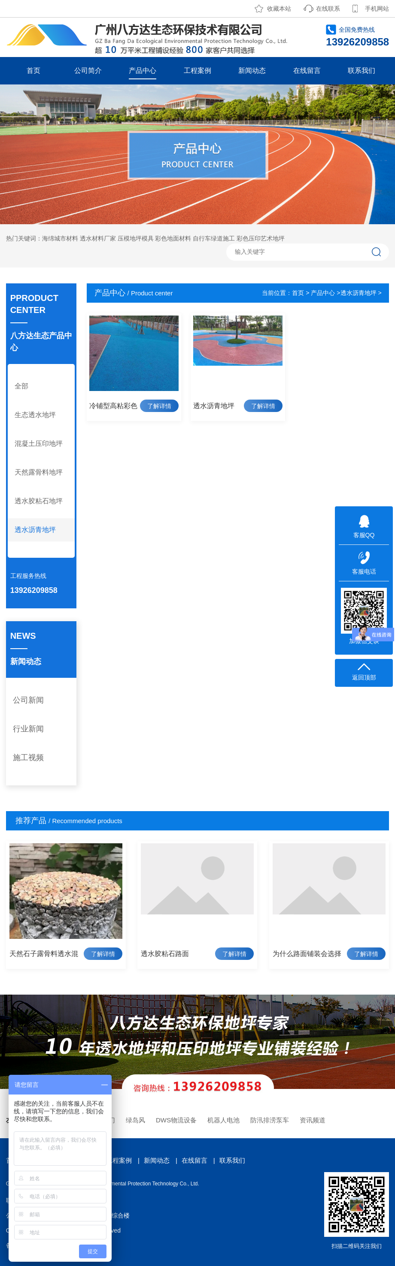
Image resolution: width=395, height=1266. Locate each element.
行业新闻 (28, 729)
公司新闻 (28, 700)
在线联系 (328, 8)
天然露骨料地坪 (39, 472)
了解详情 (159, 406)
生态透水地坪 (35, 414)
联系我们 (361, 70)
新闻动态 (252, 70)
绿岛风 (135, 1120)
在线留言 (307, 70)
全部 (21, 386)
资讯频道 (312, 1120)
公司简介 (88, 70)
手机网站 (377, 8)
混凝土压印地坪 (39, 443)
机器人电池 (223, 1120)
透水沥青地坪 (35, 529)
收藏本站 (279, 8)
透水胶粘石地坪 (39, 501)
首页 (33, 70)
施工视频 (28, 757)
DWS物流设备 (176, 1120)
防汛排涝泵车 (269, 1120)
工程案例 (197, 70)
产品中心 (142, 70)
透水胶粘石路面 (165, 953)
